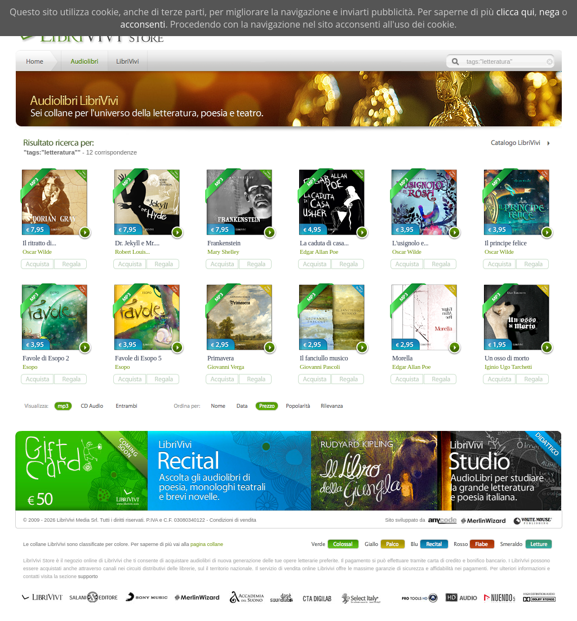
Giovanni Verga (225, 366)
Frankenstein (224, 243)
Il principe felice (506, 243)
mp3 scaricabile (63, 406)
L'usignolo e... (410, 243)
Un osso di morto (507, 358)
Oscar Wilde (37, 251)
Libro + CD (92, 406)
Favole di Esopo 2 (46, 358)
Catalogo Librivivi (519, 143)
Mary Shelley (223, 251)
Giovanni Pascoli (320, 366)
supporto (88, 576)
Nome (218, 406)
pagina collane (206, 544)
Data (242, 406)
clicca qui (515, 12)
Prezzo (267, 406)
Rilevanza (332, 406)
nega (549, 12)
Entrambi (126, 406)
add (37, 264)
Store (83, 60)
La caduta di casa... (324, 243)
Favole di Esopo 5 (138, 358)
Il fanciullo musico (324, 358)
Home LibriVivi (37, 60)
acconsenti (143, 24)
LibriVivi (127, 60)
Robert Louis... (132, 251)
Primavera (220, 358)
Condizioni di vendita (233, 520)
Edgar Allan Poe (319, 251)
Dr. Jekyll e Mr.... (137, 243)
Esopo (30, 366)
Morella (402, 358)
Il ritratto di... (39, 243)
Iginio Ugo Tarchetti (508, 366)
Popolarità (298, 406)
